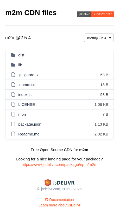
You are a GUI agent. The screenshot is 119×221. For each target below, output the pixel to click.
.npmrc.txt (26, 84)
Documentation (59, 200)
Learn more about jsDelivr (59, 205)
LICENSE (26, 104)
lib (20, 65)
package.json (29, 124)
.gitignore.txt (29, 75)
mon (22, 114)
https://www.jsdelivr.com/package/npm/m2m (59, 164)
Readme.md (29, 134)
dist (21, 55)
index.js (25, 94)
